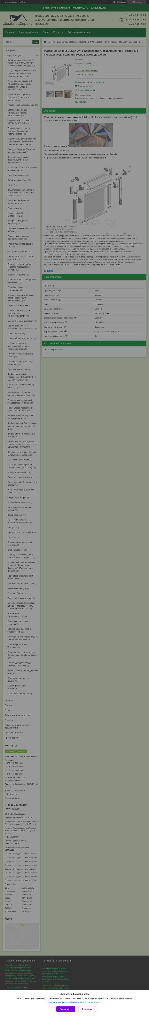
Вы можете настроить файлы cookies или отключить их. (73, 1002)
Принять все (66, 1009)
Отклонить (87, 1009)
